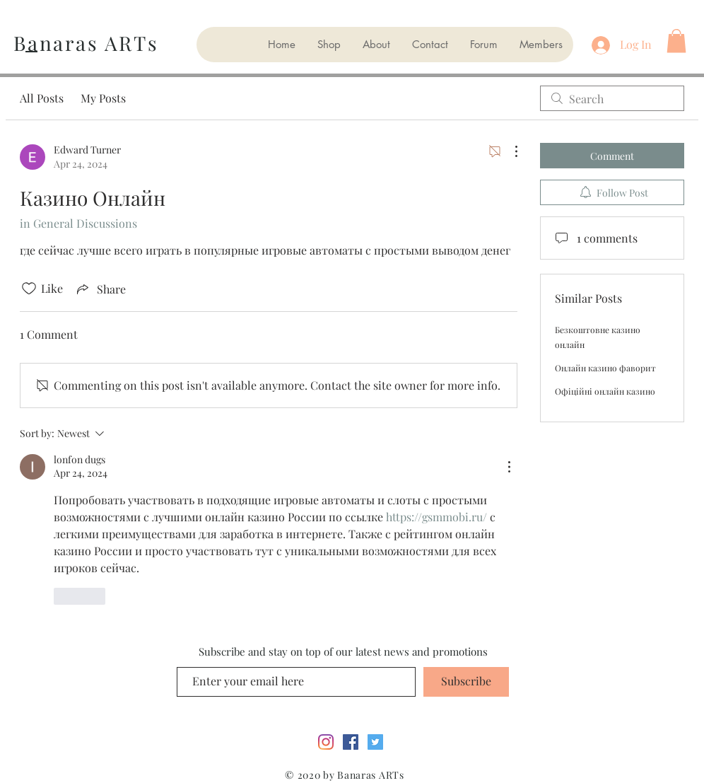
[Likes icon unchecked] (29, 288)
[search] (612, 98)
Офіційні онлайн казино (605, 391)
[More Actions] (508, 151)
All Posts (42, 98)
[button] (676, 40)
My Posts (103, 98)
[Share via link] (100, 288)
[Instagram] (326, 742)
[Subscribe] (466, 682)
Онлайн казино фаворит (605, 367)
